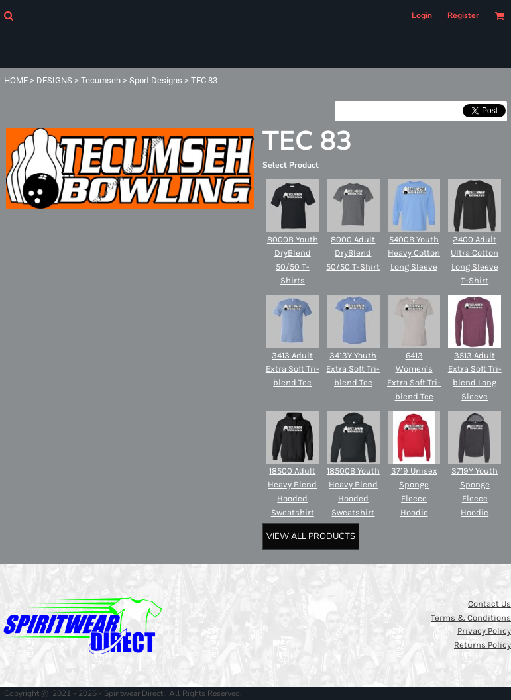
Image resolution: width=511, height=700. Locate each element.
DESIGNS (54, 80)
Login (422, 15)
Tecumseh (101, 80)
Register (463, 15)
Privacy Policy (484, 631)
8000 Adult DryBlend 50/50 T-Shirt (353, 253)
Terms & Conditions (471, 618)
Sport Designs (155, 80)
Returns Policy (482, 645)
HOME (16, 80)
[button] (8, 16)
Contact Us (489, 604)
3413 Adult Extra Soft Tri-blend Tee (292, 369)
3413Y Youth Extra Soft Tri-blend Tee (353, 369)
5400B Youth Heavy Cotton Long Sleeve (414, 253)
